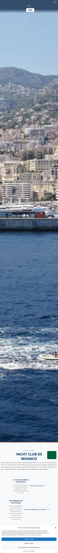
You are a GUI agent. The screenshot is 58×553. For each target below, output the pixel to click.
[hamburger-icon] (55, 2)
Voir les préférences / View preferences (29, 547)
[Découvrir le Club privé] (44, 485)
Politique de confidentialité (29, 551)
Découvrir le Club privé (36, 485)
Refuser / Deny (29, 543)
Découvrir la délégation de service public (35, 509)
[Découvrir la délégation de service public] (48, 509)
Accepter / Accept (29, 539)
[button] (55, 527)
